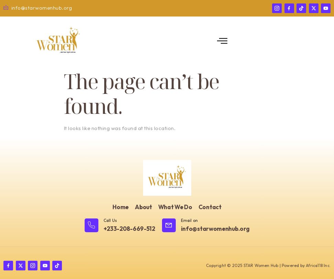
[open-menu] (222, 41)
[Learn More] (120, 225)
